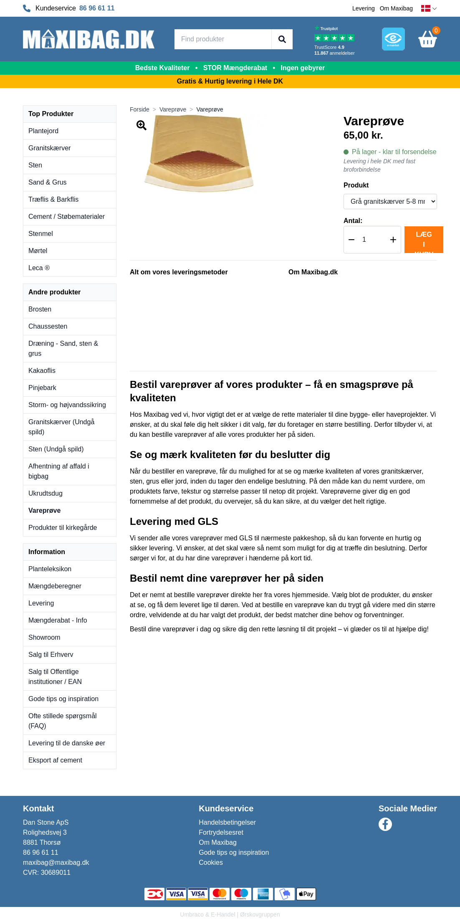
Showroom (44, 637)
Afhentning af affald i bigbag (58, 471)
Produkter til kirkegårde (62, 527)
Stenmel (40, 233)
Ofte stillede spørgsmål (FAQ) (62, 720)
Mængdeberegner (54, 586)
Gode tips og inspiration (63, 698)
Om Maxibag (396, 8)
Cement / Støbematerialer (66, 216)
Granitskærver (49, 148)
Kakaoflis (42, 370)
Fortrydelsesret (221, 832)
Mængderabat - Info (57, 620)
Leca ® (39, 267)
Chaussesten (47, 326)
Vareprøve (44, 510)
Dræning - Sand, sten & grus (63, 348)
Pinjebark (42, 387)
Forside (139, 109)
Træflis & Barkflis (53, 199)
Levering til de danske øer (66, 743)
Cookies (211, 862)
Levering (363, 8)
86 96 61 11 (97, 8)
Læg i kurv (424, 242)
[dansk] (429, 8)
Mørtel (37, 250)
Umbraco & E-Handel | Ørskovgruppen (230, 914)
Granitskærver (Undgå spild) (61, 427)
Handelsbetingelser (227, 822)
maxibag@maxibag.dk (56, 862)
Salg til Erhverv (50, 654)
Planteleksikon (49, 568)
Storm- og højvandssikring (67, 404)
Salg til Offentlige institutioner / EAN (55, 676)
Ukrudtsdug (45, 493)
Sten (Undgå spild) (56, 449)
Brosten (39, 309)
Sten (35, 165)
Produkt (356, 185)
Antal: (353, 220)
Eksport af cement (55, 760)
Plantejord (43, 130)
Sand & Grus (47, 182)
